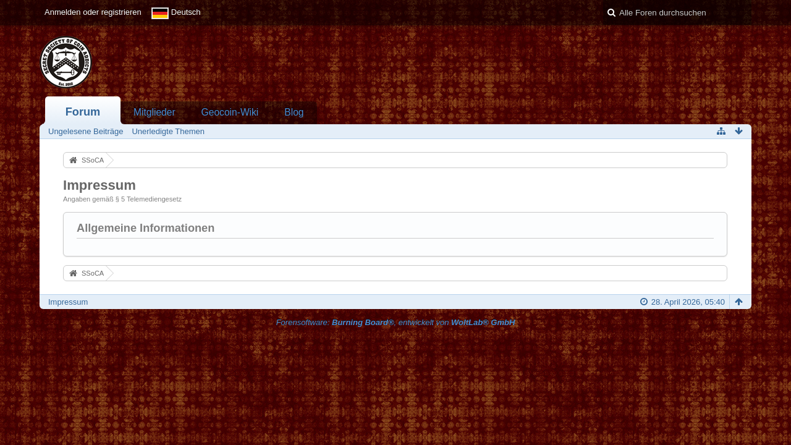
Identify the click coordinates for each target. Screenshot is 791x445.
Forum (83, 112)
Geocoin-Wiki (230, 112)
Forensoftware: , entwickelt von (395, 322)
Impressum (68, 302)
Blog (293, 112)
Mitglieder (154, 112)
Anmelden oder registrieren (93, 12)
